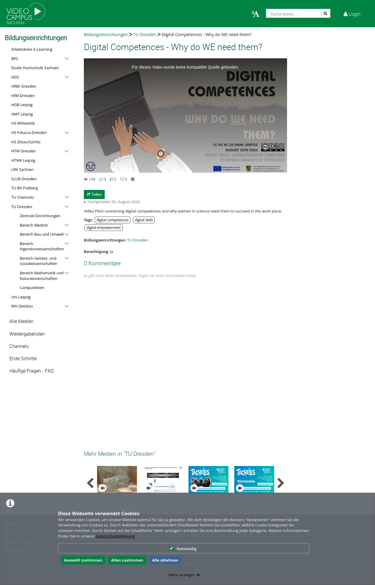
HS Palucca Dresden (29, 132)
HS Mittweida (23, 123)
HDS (15, 77)
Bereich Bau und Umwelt (42, 234)
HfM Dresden (23, 95)
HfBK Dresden (23, 86)
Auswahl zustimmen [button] (83, 560)
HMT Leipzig (22, 114)
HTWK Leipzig (23, 160)
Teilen (94, 194)
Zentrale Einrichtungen (40, 215)
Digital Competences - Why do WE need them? (207, 34)
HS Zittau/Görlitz (26, 141)
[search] (293, 13)
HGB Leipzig (22, 104)
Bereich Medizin (34, 225)
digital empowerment (103, 227)
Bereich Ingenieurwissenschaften (42, 246)
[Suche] (326, 13)
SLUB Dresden (24, 178)
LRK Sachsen (22, 169)
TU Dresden (21, 206)
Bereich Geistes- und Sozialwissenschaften (38, 261)
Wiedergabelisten (27, 334)
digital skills (144, 219)
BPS (14, 58)
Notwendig (182, 548)
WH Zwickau (22, 306)
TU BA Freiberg (24, 188)
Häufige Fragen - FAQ (31, 371)
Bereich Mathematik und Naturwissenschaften (42, 275)
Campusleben (32, 287)
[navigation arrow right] (280, 483)
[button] (38, 58)
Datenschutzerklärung (115, 536)
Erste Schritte (23, 359)
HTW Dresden (23, 151)
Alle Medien (21, 321)
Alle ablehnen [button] (165, 560)
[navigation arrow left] (90, 483)
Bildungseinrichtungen (106, 34)
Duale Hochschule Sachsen (35, 67)
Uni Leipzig (21, 297)
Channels (19, 346)
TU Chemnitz (22, 197)
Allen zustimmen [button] (127, 560)
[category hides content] (65, 58)
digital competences (112, 219)
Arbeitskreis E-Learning (31, 49)
